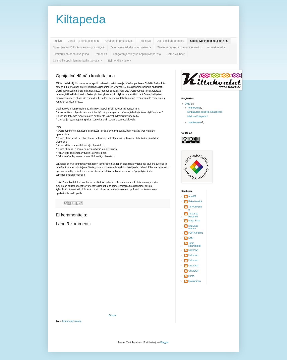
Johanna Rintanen (193, 215)
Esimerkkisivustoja (119, 60)
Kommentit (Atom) (72, 321)
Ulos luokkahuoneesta (170, 40)
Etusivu (57, 40)
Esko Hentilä (195, 201)
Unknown (193, 250)
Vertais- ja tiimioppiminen (83, 40)
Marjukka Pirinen (193, 227)
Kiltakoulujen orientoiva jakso (71, 54)
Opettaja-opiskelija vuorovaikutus (131, 47)
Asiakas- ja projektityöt (119, 40)
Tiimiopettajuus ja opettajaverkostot (179, 47)
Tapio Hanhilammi (194, 244)
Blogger (164, 342)
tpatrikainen (194, 281)
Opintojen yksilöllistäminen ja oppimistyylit (79, 47)
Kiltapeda (81, 19)
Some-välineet (176, 54)
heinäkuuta (194, 107)
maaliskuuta (194, 122)
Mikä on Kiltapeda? (197, 116)
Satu (190, 238)
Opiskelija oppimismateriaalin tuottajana (77, 60)
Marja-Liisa (194, 220)
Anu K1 (192, 196)
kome (191, 276)
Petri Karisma (195, 232)
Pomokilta (101, 54)
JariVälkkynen (195, 208)
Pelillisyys (145, 40)
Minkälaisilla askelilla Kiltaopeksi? (205, 112)
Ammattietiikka (216, 47)
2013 (188, 103)
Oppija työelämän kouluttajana (209, 40)
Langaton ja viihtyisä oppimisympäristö (137, 54)
